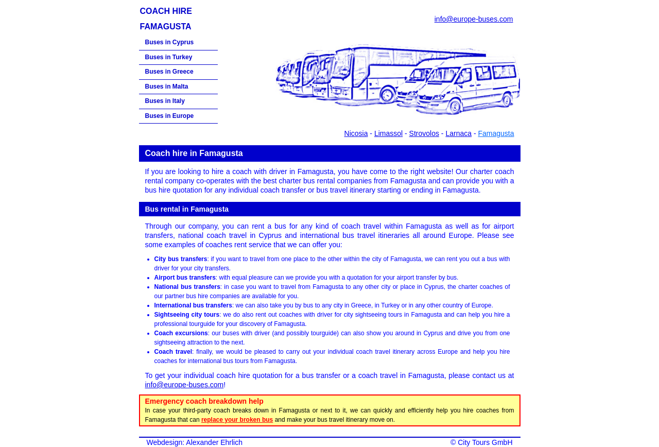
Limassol (388, 133)
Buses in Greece (169, 71)
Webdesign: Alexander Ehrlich (195, 442)
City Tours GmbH (485, 442)
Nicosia (356, 133)
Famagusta (496, 133)
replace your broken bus (237, 419)
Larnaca (458, 133)
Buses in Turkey (169, 57)
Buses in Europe (169, 115)
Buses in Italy (165, 101)
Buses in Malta (166, 86)
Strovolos (424, 133)
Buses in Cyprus (169, 42)
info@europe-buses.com (474, 19)
